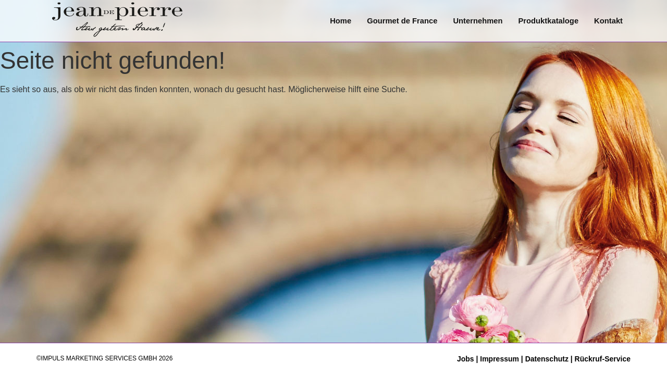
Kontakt (608, 20)
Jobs (466, 359)
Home (337, 20)
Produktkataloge (547, 20)
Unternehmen (476, 20)
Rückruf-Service (603, 359)
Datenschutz (547, 359)
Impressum (499, 359)
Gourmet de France (399, 20)
